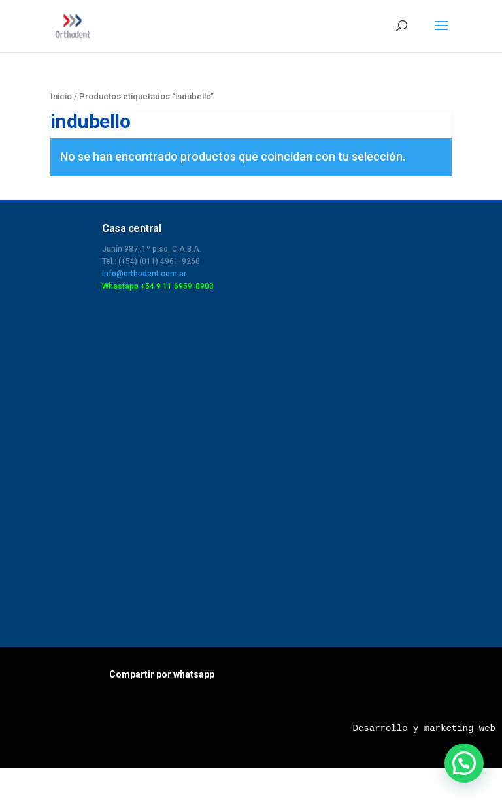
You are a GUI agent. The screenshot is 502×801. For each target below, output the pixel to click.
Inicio (61, 96)
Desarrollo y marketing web (424, 728)
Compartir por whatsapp (161, 674)
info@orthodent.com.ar (144, 273)
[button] (464, 763)
